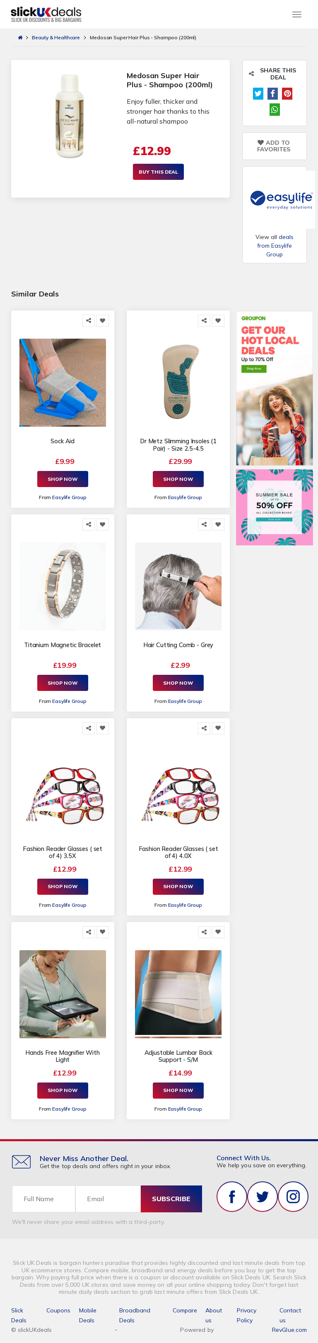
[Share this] (88, 321)
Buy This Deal (158, 172)
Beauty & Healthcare (56, 37)
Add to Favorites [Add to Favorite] (273, 146)
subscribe (171, 1197)
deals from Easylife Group (275, 245)
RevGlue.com (289, 1328)
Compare (185, 1308)
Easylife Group (69, 497)
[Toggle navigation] (297, 14)
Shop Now (63, 479)
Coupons (58, 1308)
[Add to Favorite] (102, 321)
